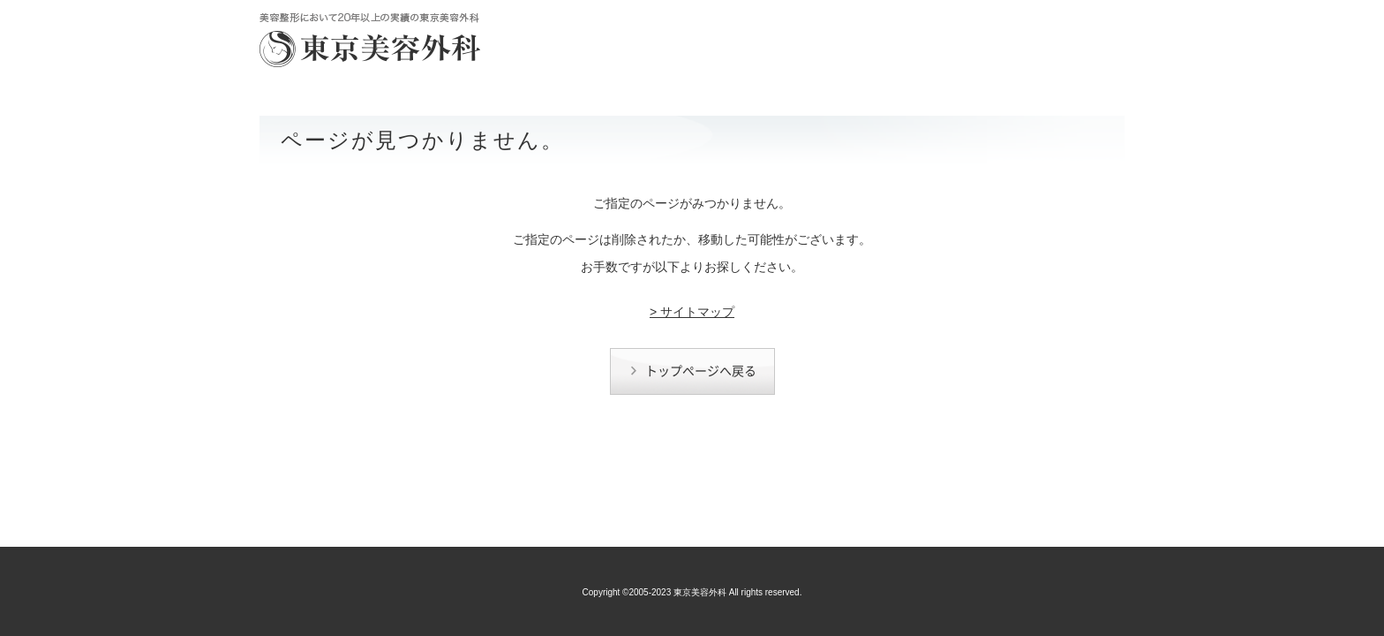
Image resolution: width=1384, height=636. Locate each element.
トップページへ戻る (693, 371)
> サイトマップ (692, 312)
